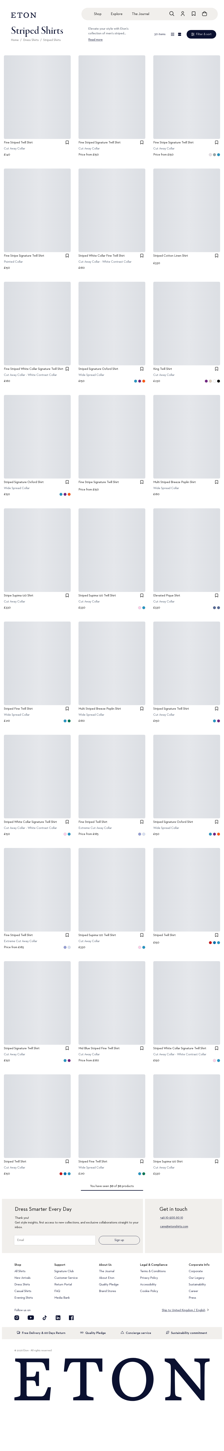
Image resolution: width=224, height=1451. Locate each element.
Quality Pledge (109, 1284)
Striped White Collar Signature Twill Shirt (30, 822)
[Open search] (171, 13)
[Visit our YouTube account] (31, 1318)
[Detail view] (179, 34)
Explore (117, 14)
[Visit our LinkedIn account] (58, 1317)
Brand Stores (107, 1291)
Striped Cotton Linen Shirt (170, 255)
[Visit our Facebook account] (71, 1317)
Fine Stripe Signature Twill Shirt (173, 142)
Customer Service (66, 1278)
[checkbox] (67, 142)
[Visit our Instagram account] (16, 1317)
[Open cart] (204, 13)
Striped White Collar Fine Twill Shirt (101, 255)
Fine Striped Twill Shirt (18, 142)
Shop (97, 14)
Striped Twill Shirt (164, 935)
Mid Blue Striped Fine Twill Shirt (99, 1048)
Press (192, 1297)
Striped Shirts (52, 40)
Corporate (196, 1271)
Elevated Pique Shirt (166, 595)
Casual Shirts (22, 1291)
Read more (95, 39)
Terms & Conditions (153, 1271)
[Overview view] (172, 34)
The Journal (140, 14)
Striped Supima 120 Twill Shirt (97, 595)
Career (193, 1291)
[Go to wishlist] (193, 13)
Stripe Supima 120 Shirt (18, 595)
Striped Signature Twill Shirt (171, 708)
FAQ (57, 1291)
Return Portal (63, 1284)
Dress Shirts (31, 40)
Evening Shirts (23, 1297)
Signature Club (64, 1271)
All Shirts (20, 1271)
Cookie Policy (149, 1291)
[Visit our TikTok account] (44, 1317)
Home (15, 40)
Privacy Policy (149, 1278)
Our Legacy (196, 1278)
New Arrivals (22, 1278)
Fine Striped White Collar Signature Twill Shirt (33, 369)
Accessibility (148, 1284)
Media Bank (62, 1297)
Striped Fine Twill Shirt (18, 708)
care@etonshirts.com (174, 1226)
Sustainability (197, 1284)
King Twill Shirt (162, 369)
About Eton (106, 1278)
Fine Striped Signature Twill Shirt (99, 142)
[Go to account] (182, 13)
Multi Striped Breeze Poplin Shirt (174, 482)
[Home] (112, 1380)
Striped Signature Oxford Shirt (98, 369)
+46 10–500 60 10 (171, 1217)
